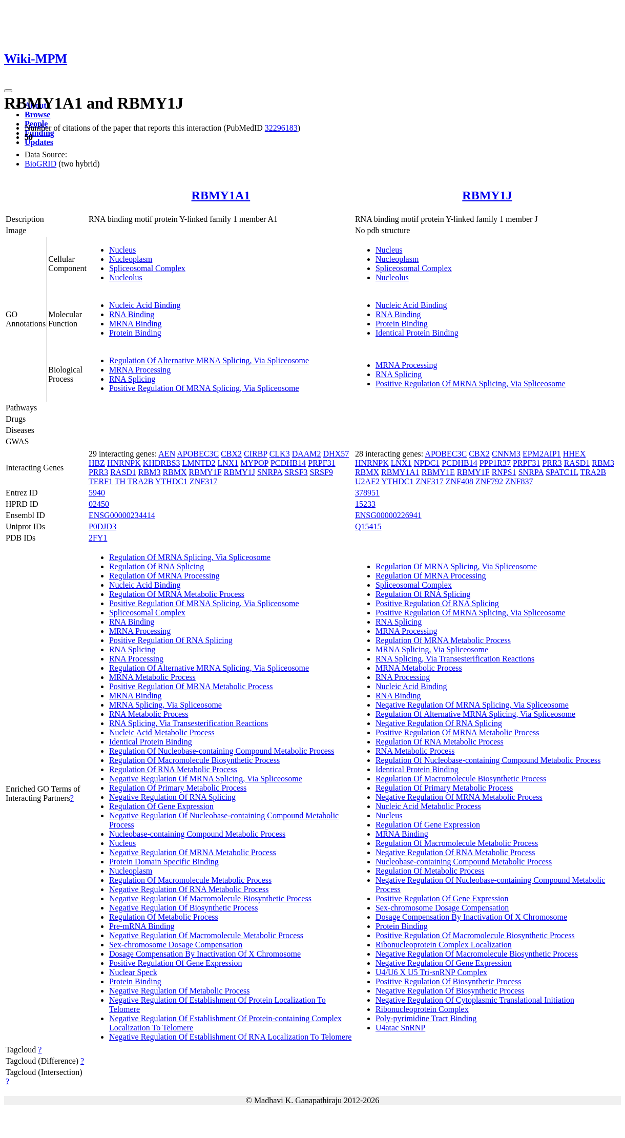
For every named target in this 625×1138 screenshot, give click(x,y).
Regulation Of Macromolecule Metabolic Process (190, 880)
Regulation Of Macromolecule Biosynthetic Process (194, 760)
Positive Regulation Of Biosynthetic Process (448, 981)
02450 (99, 504)
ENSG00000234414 (122, 515)
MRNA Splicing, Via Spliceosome (165, 704)
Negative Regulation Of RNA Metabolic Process (189, 889)
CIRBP (255, 453)
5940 (97, 492)
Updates (39, 142)
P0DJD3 (102, 526)
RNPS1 (504, 472)
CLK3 (279, 453)
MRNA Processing (140, 369)
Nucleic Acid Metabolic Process (162, 732)
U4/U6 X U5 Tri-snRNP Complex (431, 972)
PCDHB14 (288, 463)
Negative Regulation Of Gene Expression (444, 963)
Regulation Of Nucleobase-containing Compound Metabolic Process (221, 751)
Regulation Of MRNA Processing (164, 575)
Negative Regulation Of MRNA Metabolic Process (192, 852)
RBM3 (149, 472)
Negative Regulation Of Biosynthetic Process (183, 907)
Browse (37, 114)
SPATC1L (562, 472)
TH (120, 481)
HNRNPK (124, 463)
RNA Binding (131, 314)
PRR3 (98, 472)
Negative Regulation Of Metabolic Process (179, 990)
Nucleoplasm (130, 259)
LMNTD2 (199, 463)
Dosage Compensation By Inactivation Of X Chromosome (205, 953)
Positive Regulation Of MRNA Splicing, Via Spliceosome (204, 388)
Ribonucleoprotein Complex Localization (444, 944)
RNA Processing (136, 658)
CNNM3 (506, 453)
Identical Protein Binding (417, 332)
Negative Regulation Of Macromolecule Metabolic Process (206, 935)
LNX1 (227, 463)
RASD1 (123, 472)
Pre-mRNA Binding (142, 926)
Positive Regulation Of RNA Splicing (171, 640)
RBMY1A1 (221, 195)
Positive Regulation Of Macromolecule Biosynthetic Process (475, 935)
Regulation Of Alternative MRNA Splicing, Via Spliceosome (209, 360)
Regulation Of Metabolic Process (163, 917)
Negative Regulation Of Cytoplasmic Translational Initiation (475, 1000)
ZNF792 (489, 481)
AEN (166, 453)
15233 (365, 504)
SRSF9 (321, 472)
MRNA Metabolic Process (152, 677)
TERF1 (101, 481)
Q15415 (368, 526)
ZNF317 (203, 481)
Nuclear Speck (133, 972)
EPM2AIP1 (542, 453)
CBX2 (231, 453)
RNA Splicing (132, 379)
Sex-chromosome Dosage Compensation (175, 944)
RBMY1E (438, 472)
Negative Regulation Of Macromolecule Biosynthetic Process (210, 898)
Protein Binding (135, 332)
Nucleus (122, 249)
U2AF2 (367, 481)
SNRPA (269, 472)
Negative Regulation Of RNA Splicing (172, 797)
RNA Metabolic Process (149, 714)
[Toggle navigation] (8, 90)
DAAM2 (306, 453)
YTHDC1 (171, 481)
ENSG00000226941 (388, 515)
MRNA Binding (135, 323)
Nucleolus (125, 277)
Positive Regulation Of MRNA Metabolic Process (191, 686)
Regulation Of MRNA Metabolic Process (176, 594)
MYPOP (254, 463)
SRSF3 (295, 472)
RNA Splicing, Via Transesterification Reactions (188, 723)
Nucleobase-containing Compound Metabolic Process (197, 834)
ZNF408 (459, 481)
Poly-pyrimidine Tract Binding (426, 1018)
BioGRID (40, 163)
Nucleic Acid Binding (145, 305)
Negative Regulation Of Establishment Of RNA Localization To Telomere (230, 1036)
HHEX (574, 453)
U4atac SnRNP (400, 1027)
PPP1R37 (495, 463)
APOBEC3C (198, 453)
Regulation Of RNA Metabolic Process (173, 769)
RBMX (174, 472)
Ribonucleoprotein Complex (422, 1009)
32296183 (281, 127)
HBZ (97, 463)
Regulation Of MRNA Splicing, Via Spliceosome (189, 557)
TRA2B (141, 481)
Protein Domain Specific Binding (164, 861)
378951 (367, 492)
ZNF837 (519, 481)
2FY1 (98, 537)
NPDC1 (427, 463)
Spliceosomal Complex (147, 268)
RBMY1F (205, 472)
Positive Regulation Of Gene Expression (175, 963)
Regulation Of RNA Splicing (156, 566)
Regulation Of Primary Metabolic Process (177, 787)
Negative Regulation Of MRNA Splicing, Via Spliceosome (205, 778)
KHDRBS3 (161, 463)
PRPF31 (321, 463)
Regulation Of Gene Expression (161, 806)
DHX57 (336, 453)
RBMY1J (487, 195)
